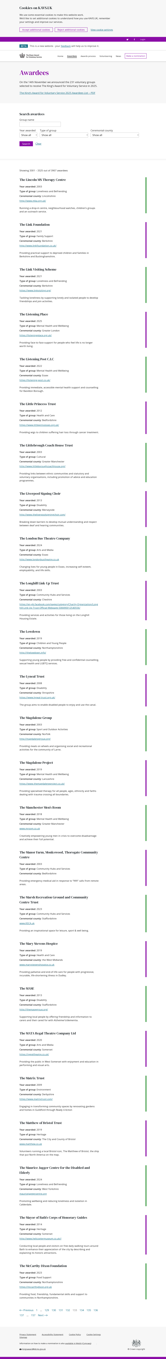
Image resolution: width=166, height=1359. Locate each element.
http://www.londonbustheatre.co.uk (39, 559)
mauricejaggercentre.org (33, 1193)
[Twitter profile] (127, 39)
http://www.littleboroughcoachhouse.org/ (42, 466)
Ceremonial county (102, 130)
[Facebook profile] (134, 39)
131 (61, 1310)
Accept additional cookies (36, 29)
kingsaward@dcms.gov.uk (32, 1349)
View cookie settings (102, 29)
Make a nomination (135, 56)
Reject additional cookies (71, 29)
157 (33, 1315)
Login (142, 39)
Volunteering (106, 56)
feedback (66, 45)
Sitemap (23, 1337)
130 (54, 1310)
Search (26, 144)
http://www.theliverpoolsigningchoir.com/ (42, 514)
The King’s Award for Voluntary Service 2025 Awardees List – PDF (57, 93)
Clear (38, 143)
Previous (28, 1310)
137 (21, 1315)
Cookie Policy (75, 1334)
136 (95, 1310)
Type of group (48, 130)
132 (68, 1310)
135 (88, 1310)
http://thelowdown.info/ (32, 652)
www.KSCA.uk (27, 923)
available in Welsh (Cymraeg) (78, 1343)
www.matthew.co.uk (30, 1143)
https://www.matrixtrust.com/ (36, 1099)
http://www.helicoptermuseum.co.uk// (40, 1238)
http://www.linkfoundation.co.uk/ (37, 245)
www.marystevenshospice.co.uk (36, 964)
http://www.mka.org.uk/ (32, 200)
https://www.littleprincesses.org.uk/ (39, 425)
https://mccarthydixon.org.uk (35, 1286)
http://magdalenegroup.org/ (35, 738)
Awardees (72, 56)
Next (41, 1315)
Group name (26, 119)
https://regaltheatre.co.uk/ (34, 1054)
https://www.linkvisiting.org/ (35, 290)
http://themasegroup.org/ (33, 1009)
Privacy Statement (27, 1334)
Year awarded (27, 130)
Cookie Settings (93, 1334)
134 (82, 1310)
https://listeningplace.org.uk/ (35, 335)
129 (47, 1310)
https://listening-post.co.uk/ (34, 380)
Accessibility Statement (52, 1334)
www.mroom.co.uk (29, 828)
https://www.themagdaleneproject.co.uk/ (42, 783)
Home (60, 56)
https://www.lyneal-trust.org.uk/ (37, 697)
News (118, 56)
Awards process (88, 56)
